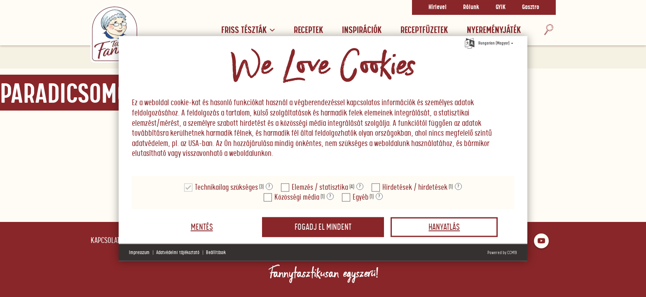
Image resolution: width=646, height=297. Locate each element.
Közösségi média (296, 197)
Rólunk (471, 7)
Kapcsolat (105, 240)
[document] (323, 106)
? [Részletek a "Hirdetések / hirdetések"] (458, 186)
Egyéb (360, 197)
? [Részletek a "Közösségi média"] (330, 196)
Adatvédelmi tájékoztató (177, 252)
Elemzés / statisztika (320, 187)
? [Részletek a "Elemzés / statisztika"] (360, 186)
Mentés (202, 227)
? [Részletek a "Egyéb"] (379, 196)
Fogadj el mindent (323, 227)
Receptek (308, 30)
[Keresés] (549, 30)
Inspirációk (362, 30)
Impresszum (139, 252)
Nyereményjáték (494, 30)
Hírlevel (437, 7)
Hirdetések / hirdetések (414, 187)
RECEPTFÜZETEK (424, 30)
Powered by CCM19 (502, 252)
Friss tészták (248, 30)
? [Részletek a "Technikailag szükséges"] (269, 186)
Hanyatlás (444, 227)
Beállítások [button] (216, 252)
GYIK (501, 7)
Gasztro (530, 7)
